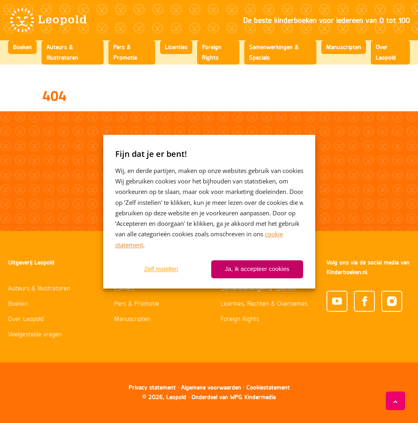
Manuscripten (343, 47)
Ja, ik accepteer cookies (257, 269)
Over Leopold (386, 52)
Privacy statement (152, 387)
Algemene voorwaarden (211, 387)
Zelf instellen (161, 269)
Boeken (22, 47)
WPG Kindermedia (253, 397)
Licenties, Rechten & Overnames (264, 304)
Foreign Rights (211, 52)
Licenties (176, 47)
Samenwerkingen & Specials (274, 52)
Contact (124, 289)
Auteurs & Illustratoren (62, 52)
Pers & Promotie (125, 52)
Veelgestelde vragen (35, 335)
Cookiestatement (268, 387)
